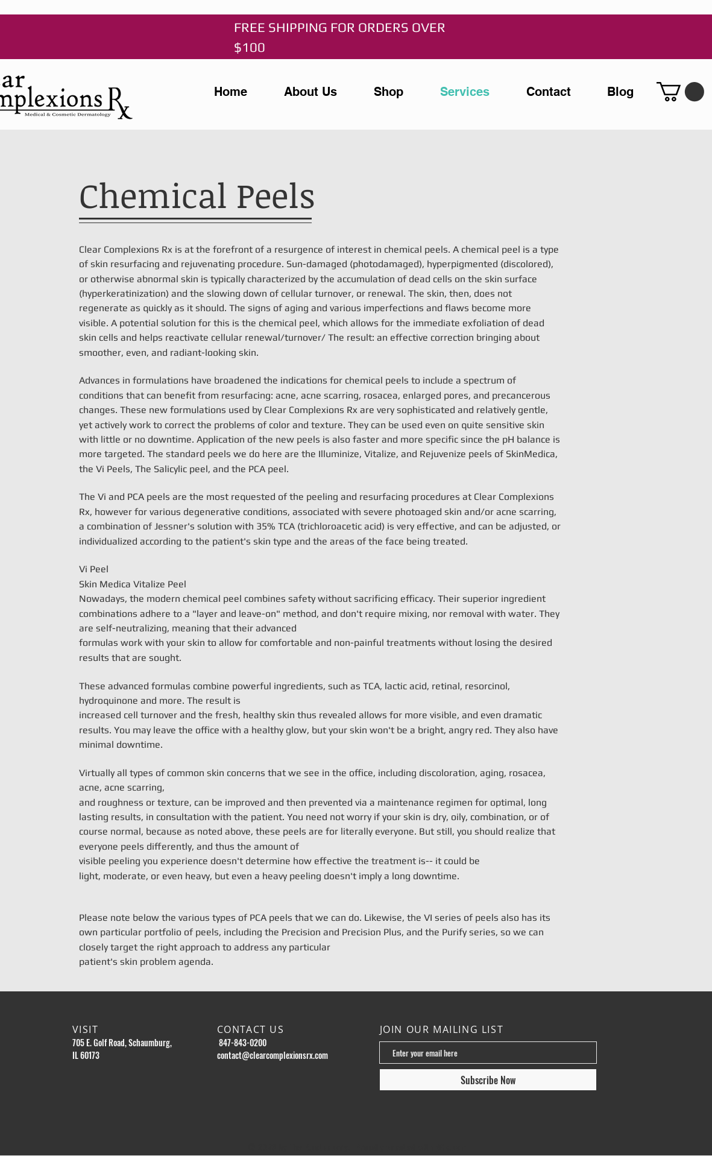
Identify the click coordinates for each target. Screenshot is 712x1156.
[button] (680, 91)
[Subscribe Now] (488, 1080)
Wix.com (451, 1147)
